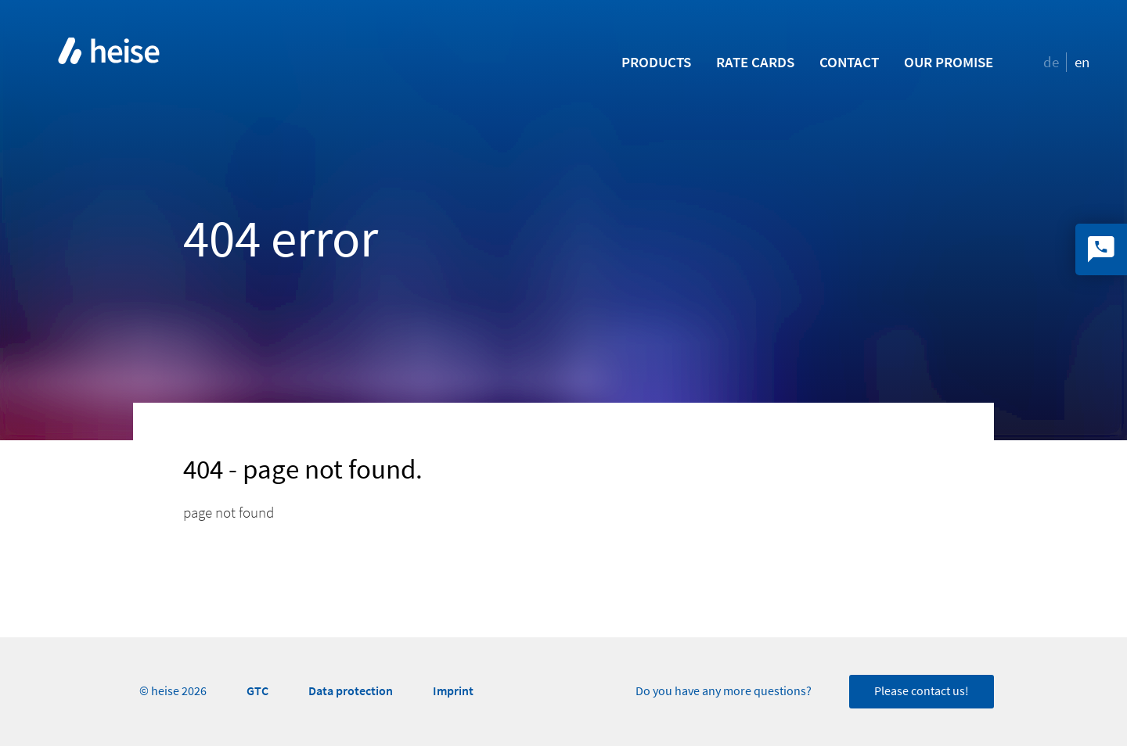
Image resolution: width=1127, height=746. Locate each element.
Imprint (453, 691)
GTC (257, 691)
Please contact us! (921, 691)
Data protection (350, 691)
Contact (849, 62)
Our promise (948, 62)
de (1051, 62)
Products (656, 62)
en (1082, 62)
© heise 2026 (173, 691)
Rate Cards (755, 62)
